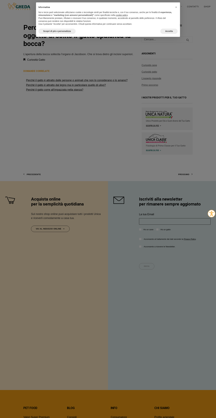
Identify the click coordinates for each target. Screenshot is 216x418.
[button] (176, 7)
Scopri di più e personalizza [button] (57, 31)
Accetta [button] (169, 31)
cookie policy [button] (122, 15)
